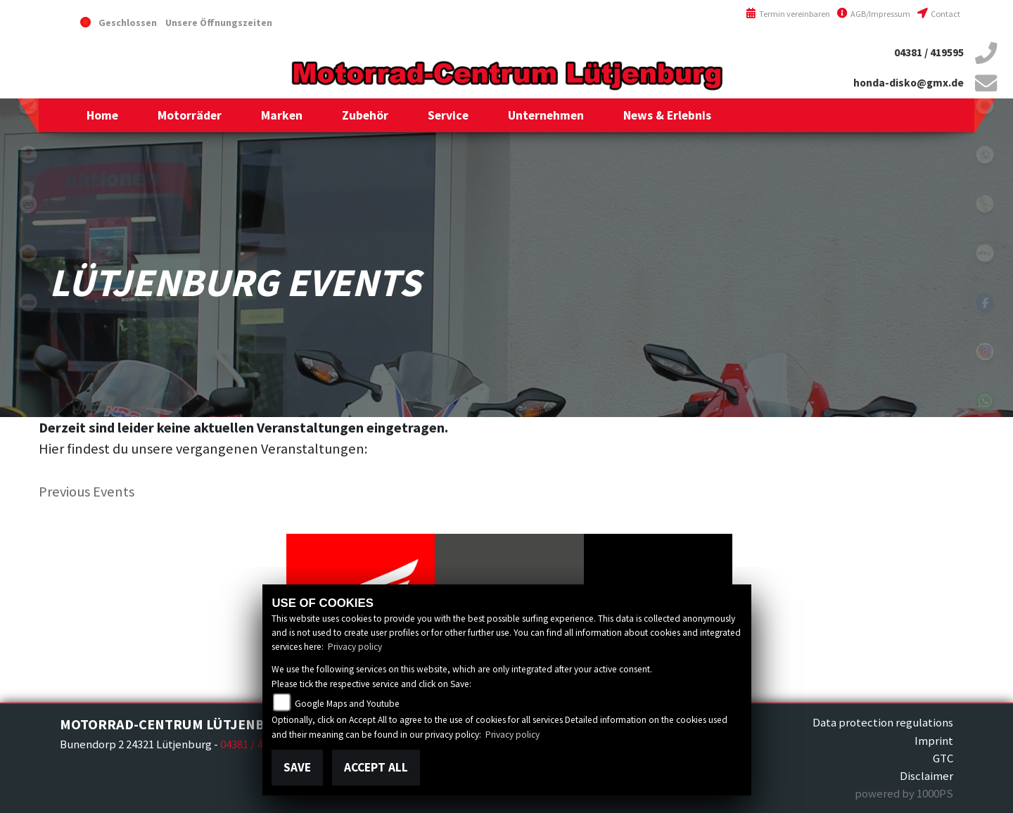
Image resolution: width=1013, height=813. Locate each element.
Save (297, 767)
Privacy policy (355, 647)
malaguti (28, 155)
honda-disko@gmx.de (908, 82)
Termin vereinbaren (787, 13)
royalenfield (28, 253)
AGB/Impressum (873, 13)
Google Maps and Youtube (347, 704)
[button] (189, 115)
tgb (28, 302)
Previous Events (86, 491)
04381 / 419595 (929, 52)
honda (28, 105)
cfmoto (28, 204)
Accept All (376, 767)
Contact (938, 13)
